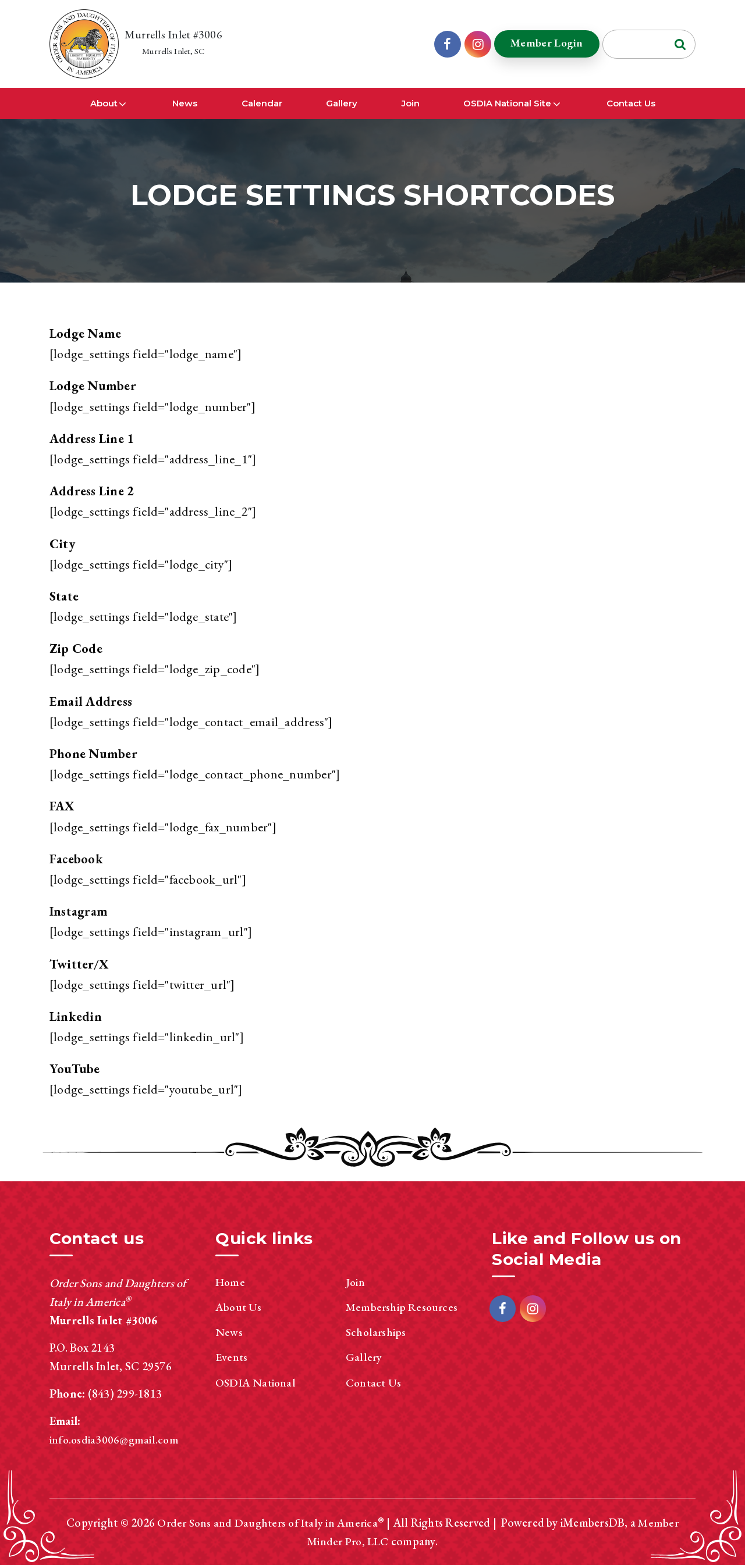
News (184, 103)
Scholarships (376, 1331)
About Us (239, 1306)
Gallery (341, 103)
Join (411, 103)
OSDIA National (256, 1381)
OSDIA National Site (507, 103)
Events (231, 1356)
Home (230, 1281)
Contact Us (630, 103)
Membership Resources (403, 1306)
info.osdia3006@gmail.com (115, 1439)
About (104, 103)
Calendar (262, 103)
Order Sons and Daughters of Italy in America (267, 1522)
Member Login (544, 43)
